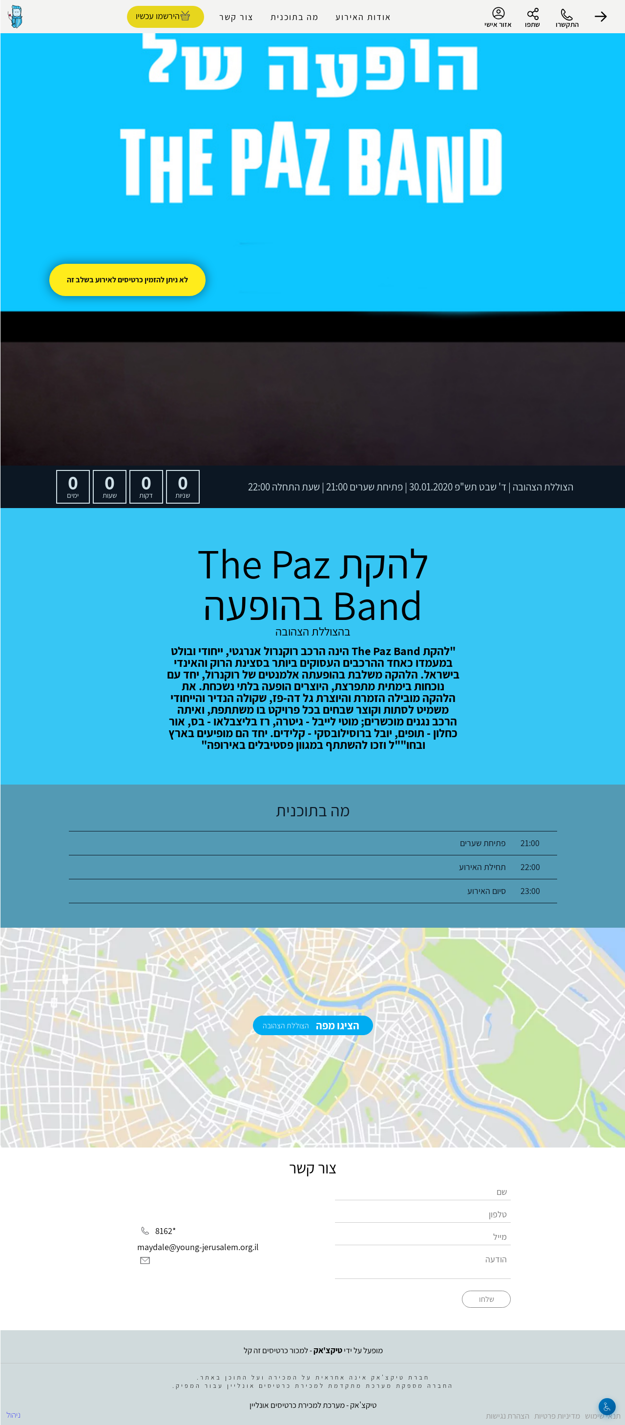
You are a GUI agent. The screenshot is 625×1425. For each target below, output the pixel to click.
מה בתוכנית (294, 16)
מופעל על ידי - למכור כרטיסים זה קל (312, 1350)
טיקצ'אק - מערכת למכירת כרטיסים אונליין (312, 1405)
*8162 (165, 1230)
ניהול (13, 1414)
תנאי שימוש (602, 1415)
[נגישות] (606, 1406)
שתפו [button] (532, 24)
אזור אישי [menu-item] (497, 17)
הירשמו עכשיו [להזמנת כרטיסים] (157, 15)
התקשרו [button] (566, 24)
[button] (600, 16)
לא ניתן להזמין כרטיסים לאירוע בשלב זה (127, 280)
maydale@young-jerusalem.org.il (197, 1247)
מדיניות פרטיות (557, 1415)
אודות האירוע (363, 16)
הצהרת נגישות (507, 1415)
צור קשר (236, 16)
